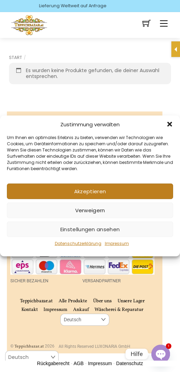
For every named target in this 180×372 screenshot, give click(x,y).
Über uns (102, 301)
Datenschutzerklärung (78, 243)
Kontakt (29, 309)
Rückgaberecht (53, 363)
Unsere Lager (131, 301)
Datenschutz (129, 363)
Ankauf (81, 309)
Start (15, 57)
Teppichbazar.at (36, 301)
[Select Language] (84, 320)
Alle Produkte (73, 301)
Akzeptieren (90, 191)
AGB (78, 363)
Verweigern (90, 210)
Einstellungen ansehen (90, 229)
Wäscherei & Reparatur (118, 309)
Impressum (117, 243)
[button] (169, 124)
